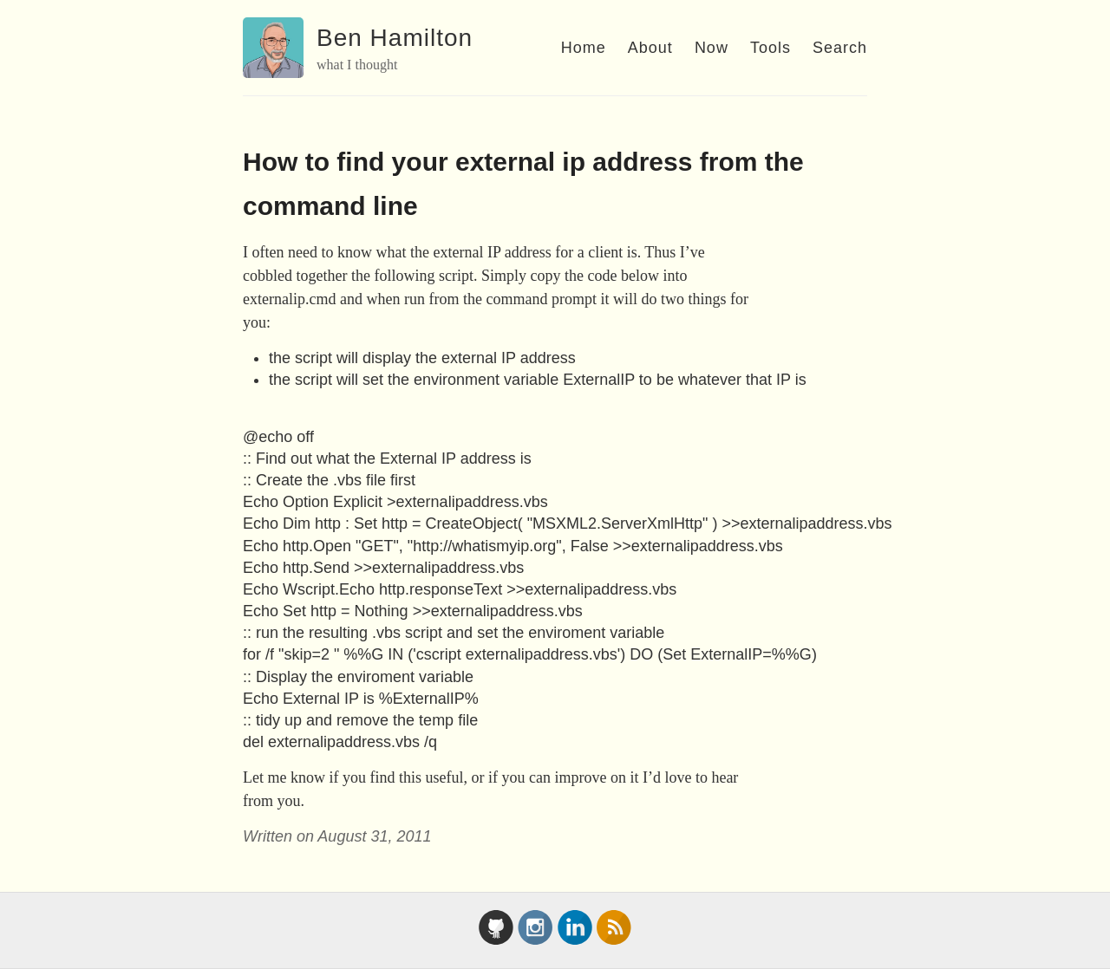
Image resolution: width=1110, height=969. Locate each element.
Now (711, 47)
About (650, 47)
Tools (770, 47)
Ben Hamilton (395, 37)
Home (583, 47)
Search (840, 47)
